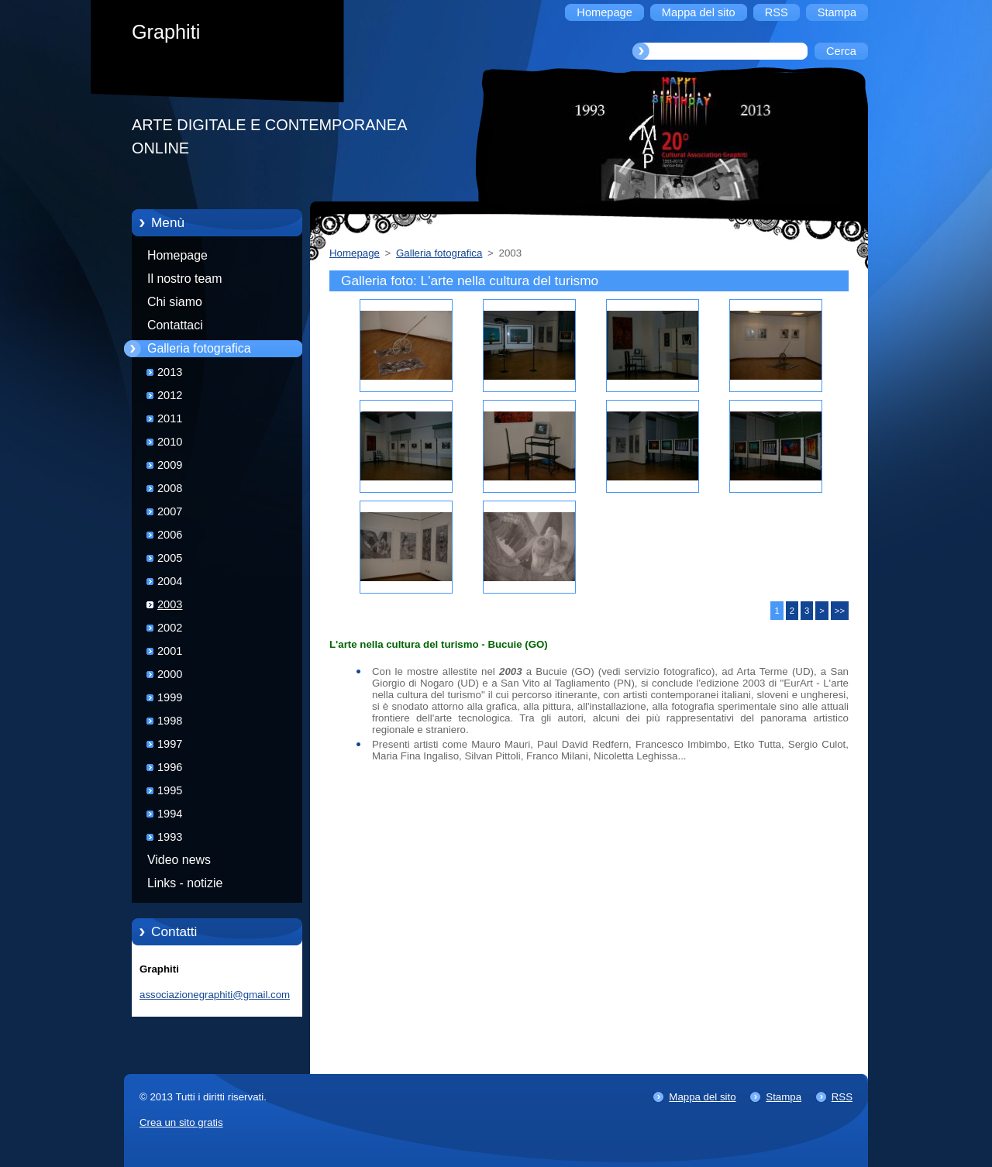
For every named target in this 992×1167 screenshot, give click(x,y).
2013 (169, 372)
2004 (169, 581)
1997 (169, 744)
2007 (169, 511)
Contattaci (175, 325)
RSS (842, 1097)
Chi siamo (174, 301)
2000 (169, 674)
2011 (169, 418)
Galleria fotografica (199, 348)
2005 (169, 558)
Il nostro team (184, 278)
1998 (169, 720)
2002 (169, 627)
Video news (179, 859)
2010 (169, 441)
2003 (169, 604)
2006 (169, 534)
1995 (169, 790)
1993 (169, 837)
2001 (169, 651)
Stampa (783, 1097)
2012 (169, 395)
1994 (169, 813)
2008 (169, 488)
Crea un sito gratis (181, 1122)
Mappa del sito (702, 1097)
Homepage (177, 255)
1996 (169, 767)
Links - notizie (184, 883)
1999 (169, 697)
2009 (169, 465)
